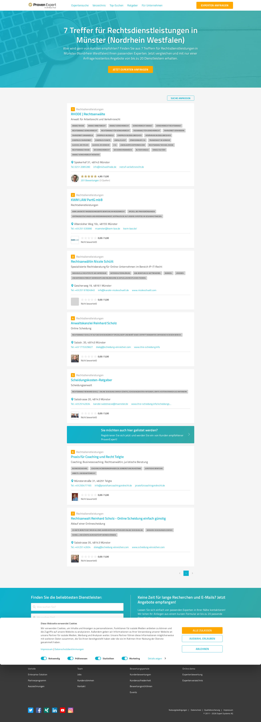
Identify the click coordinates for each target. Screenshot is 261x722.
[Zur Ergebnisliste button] (48, 627)
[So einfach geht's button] (155, 627)
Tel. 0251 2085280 (80, 166)
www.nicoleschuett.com (144, 290)
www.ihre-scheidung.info (147, 347)
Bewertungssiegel (37, 656)
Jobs (73, 674)
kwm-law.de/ (130, 228)
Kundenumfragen (36, 662)
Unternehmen (78, 662)
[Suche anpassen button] (180, 98)
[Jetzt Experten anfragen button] (130, 69)
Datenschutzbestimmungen (69, 706)
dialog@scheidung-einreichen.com (113, 347)
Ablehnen (202, 706)
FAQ (119, 662)
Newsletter (169, 662)
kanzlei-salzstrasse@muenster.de (110, 403)
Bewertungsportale (127, 668)
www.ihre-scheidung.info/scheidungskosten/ (151, 403)
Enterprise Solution (37, 674)
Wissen (121, 656)
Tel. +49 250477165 (81, 485)
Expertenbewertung (174, 674)
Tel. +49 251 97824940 (83, 290)
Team (74, 668)
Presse (167, 656)
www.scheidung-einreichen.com (148, 547)
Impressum (47, 706)
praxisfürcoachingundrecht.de (150, 485)
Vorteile (32, 668)
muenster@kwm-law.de (107, 228)
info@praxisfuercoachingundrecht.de (113, 485)
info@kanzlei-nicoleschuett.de (113, 290)
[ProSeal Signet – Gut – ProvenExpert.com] (220, 663)
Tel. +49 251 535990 (81, 228)
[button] (80, 5)
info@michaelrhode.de (104, 166)
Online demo (170, 668)
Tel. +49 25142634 (80, 403)
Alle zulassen (202, 688)
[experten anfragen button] (214, 5)
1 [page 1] (186, 573)
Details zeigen (155, 715)
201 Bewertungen (90, 180)
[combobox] (77, 607)
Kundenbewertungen (127, 674)
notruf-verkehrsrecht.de (132, 166)
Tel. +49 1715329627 (82, 347)
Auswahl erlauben (202, 696)
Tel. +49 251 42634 (81, 547)
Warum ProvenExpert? (82, 656)
